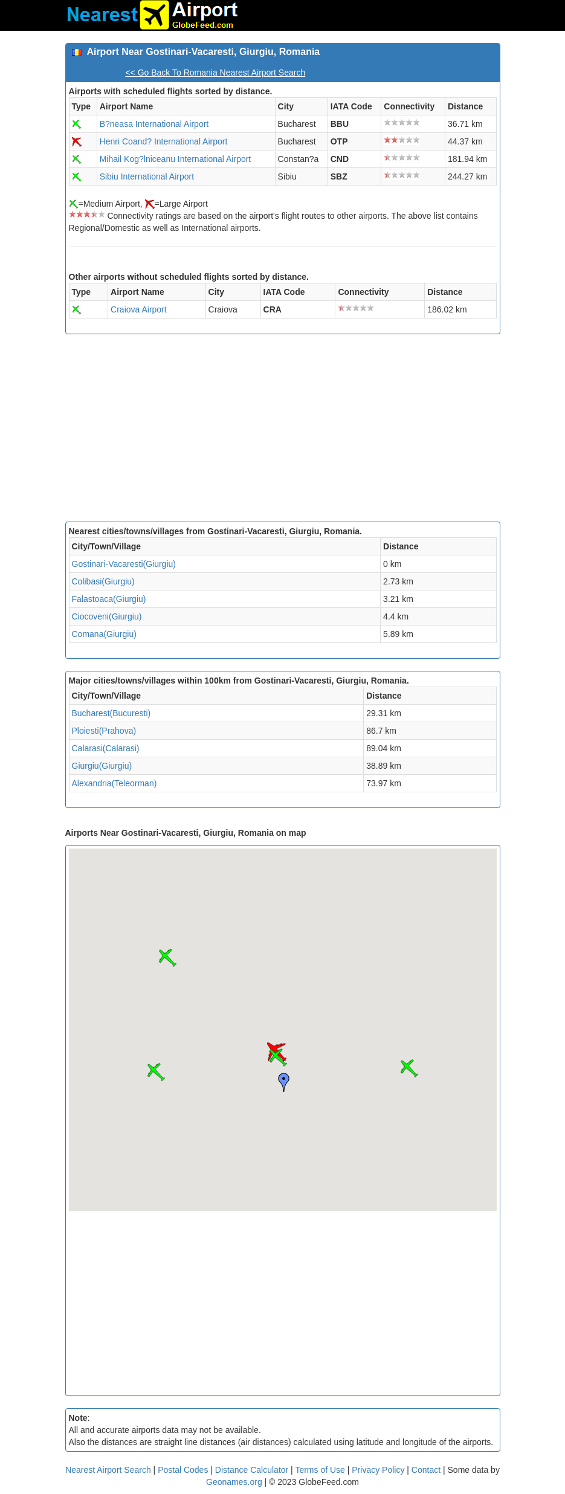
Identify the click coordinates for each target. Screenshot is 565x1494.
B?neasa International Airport (154, 124)
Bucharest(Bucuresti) (111, 713)
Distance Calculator (251, 1470)
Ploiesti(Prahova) (104, 731)
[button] (278, 1057)
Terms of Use (321, 1470)
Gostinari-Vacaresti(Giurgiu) (124, 564)
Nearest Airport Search (108, 1470)
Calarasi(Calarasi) (106, 748)
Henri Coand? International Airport (164, 141)
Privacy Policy (379, 1470)
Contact (426, 1470)
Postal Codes (183, 1470)
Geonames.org (234, 1482)
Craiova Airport (139, 309)
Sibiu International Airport (147, 176)
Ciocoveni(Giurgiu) (107, 616)
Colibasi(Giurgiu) (103, 581)
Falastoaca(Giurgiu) (109, 599)
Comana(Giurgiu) (104, 634)
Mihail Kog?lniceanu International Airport (175, 159)
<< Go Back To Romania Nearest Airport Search (215, 72)
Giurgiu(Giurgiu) (102, 766)
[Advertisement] (282, 431)
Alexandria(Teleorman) (114, 783)
